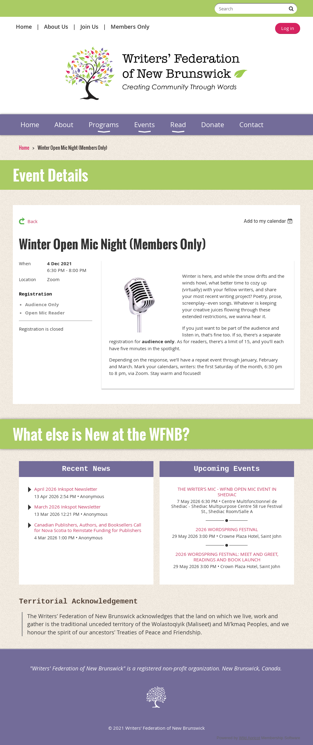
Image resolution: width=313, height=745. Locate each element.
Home (24, 26)
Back (33, 221)
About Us (56, 26)
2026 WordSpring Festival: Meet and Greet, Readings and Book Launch (226, 557)
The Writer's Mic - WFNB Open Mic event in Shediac (227, 491)
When (25, 263)
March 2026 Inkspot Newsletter (67, 507)
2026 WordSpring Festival (227, 529)
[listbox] (269, 221)
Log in (287, 28)
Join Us (89, 26)
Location (27, 279)
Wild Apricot (249, 738)
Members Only (130, 26)
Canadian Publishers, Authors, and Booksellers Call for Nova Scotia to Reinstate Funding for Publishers (87, 527)
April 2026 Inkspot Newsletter (65, 489)
